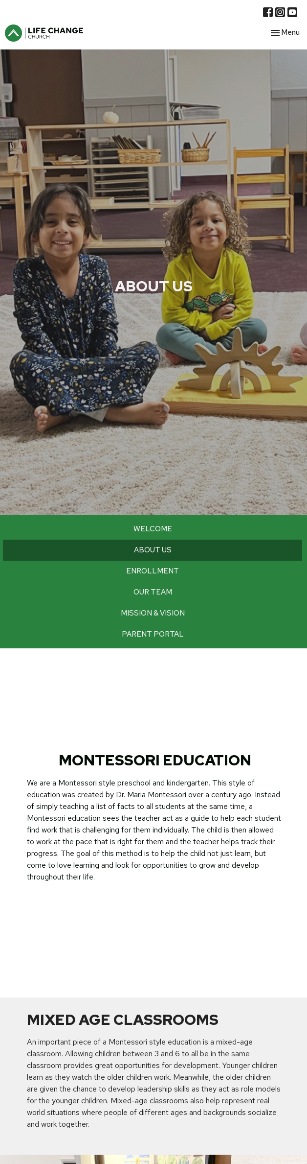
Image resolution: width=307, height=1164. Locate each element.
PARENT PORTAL (153, 634)
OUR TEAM (152, 592)
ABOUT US (153, 550)
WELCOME (152, 529)
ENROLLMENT (152, 571)
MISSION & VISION (153, 613)
